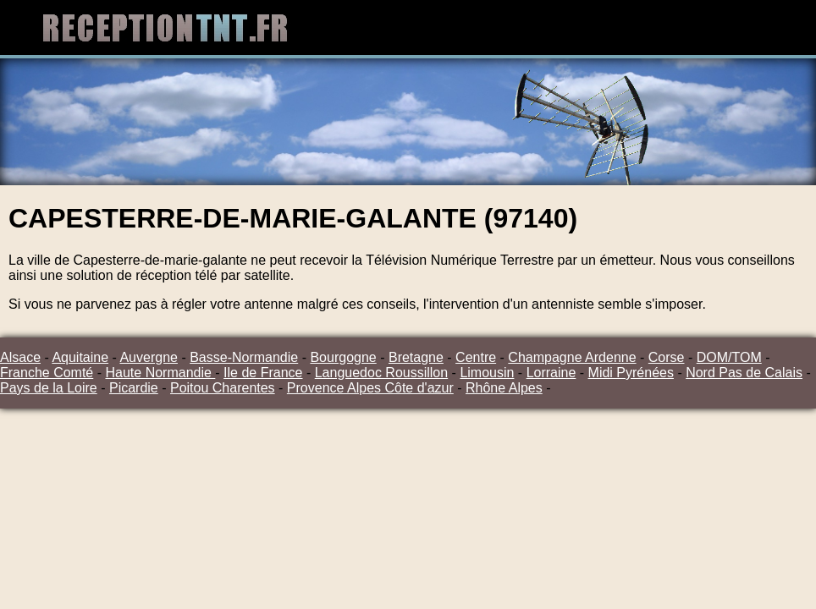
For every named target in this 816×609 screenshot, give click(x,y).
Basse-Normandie (244, 357)
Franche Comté (46, 372)
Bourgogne (343, 357)
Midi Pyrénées (631, 372)
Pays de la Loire (48, 388)
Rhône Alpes (504, 388)
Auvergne (148, 357)
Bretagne (416, 357)
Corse (666, 357)
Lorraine (551, 372)
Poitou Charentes (222, 388)
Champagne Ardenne (572, 357)
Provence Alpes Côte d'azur (370, 388)
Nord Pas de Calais (744, 372)
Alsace (20, 357)
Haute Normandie (160, 372)
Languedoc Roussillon (381, 372)
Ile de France (262, 372)
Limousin (487, 372)
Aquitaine (80, 357)
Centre (475, 357)
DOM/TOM (729, 357)
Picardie (133, 388)
